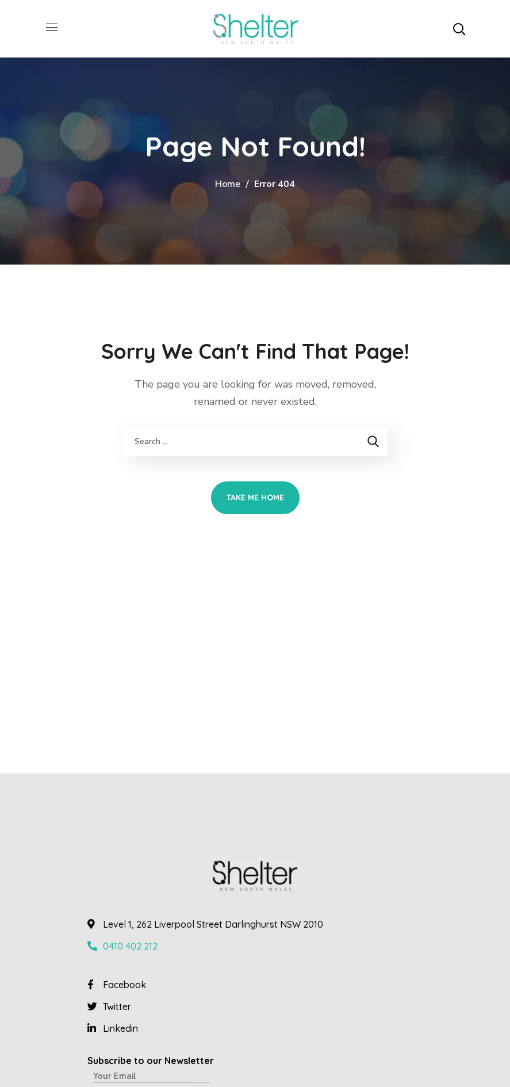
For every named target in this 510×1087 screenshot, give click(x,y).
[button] (459, 29)
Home (227, 184)
